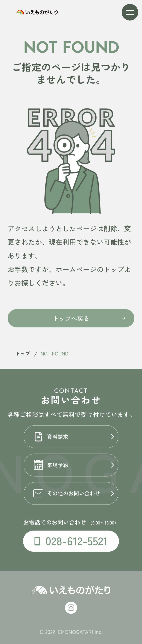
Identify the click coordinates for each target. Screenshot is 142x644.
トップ (22, 353)
